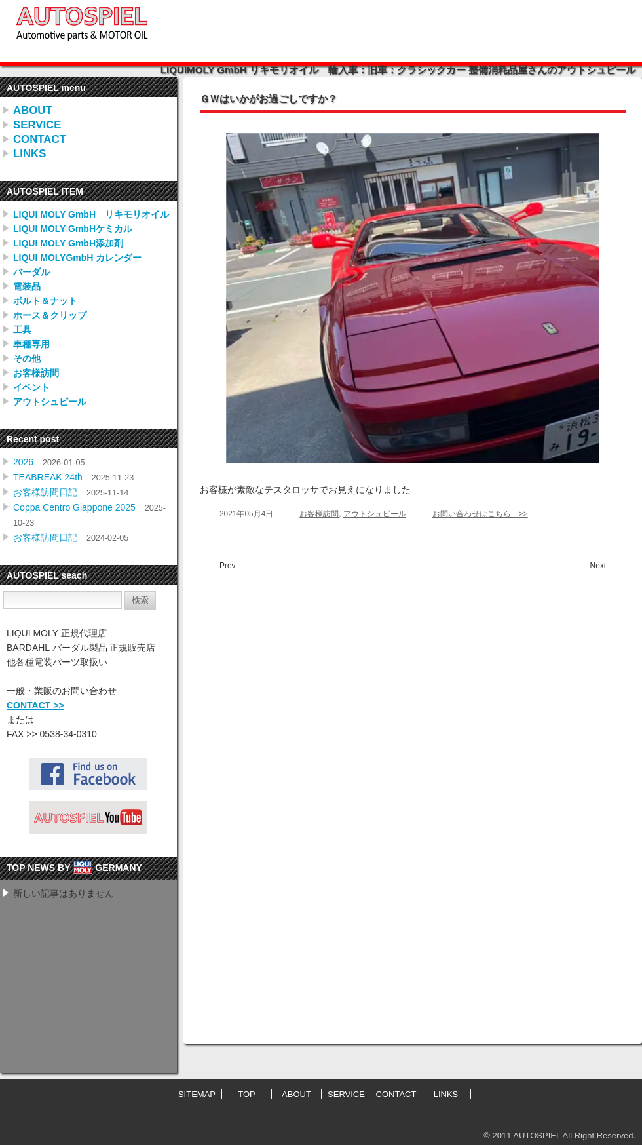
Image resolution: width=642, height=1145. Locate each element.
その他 (27, 358)
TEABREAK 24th (48, 477)
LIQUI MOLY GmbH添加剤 (68, 243)
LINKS (29, 153)
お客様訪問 (36, 373)
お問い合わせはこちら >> (480, 513)
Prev (227, 565)
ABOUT (32, 110)
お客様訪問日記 (45, 492)
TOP (246, 1094)
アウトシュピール (49, 402)
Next (598, 565)
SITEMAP (197, 1094)
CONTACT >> (35, 705)
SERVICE (37, 125)
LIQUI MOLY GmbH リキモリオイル (91, 214)
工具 (22, 329)
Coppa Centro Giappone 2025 (74, 507)
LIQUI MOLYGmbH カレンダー (77, 257)
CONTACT (39, 139)
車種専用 (31, 344)
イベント (31, 387)
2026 (23, 462)
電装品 (27, 286)
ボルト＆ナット (45, 301)
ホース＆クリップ (49, 315)
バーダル (31, 272)
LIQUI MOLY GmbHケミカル (72, 228)
